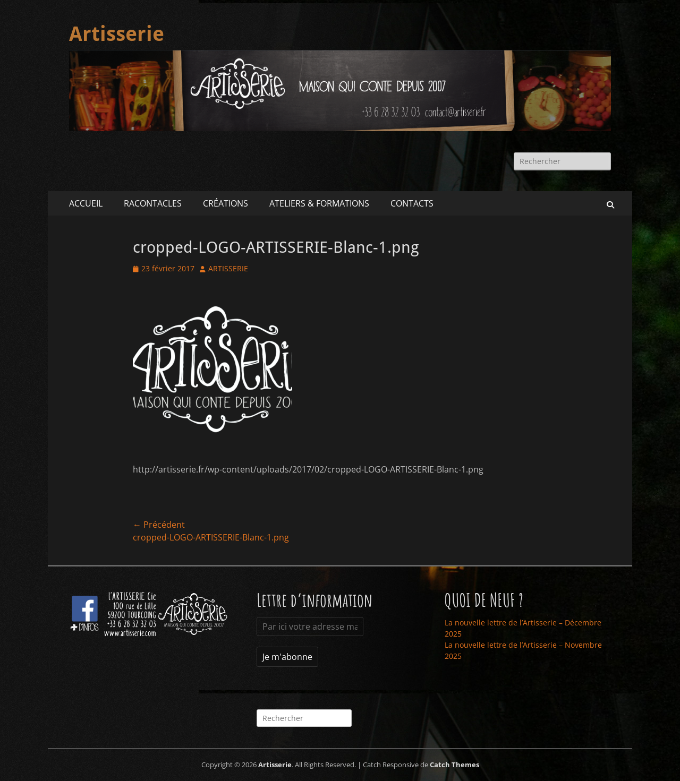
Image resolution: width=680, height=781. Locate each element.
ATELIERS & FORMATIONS (319, 203)
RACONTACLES (153, 203)
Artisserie (116, 34)
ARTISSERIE (228, 268)
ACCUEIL (86, 203)
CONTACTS (412, 203)
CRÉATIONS (225, 203)
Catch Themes (454, 764)
